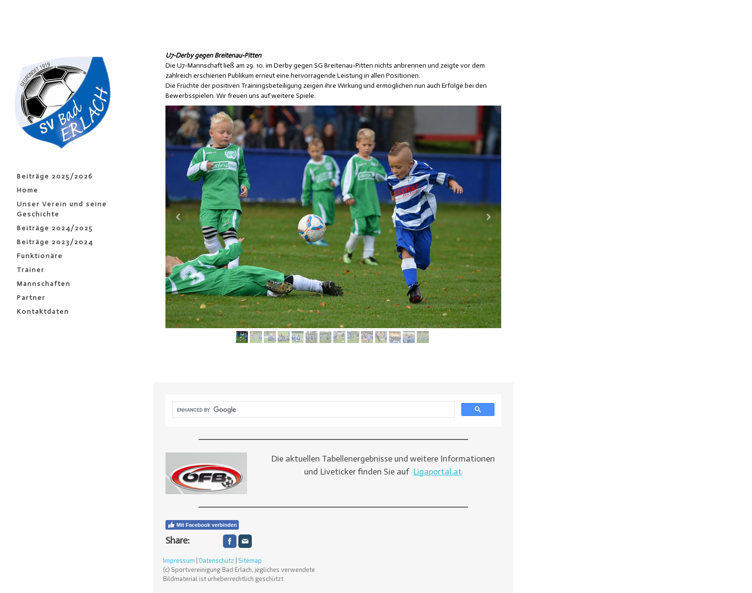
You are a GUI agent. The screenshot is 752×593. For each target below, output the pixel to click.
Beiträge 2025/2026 (55, 176)
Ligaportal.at (437, 471)
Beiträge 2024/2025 (55, 228)
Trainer (31, 270)
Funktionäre (40, 256)
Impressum (179, 560)
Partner (31, 298)
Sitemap (250, 560)
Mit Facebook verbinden (202, 525)
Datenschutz (216, 560)
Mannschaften (43, 284)
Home (27, 190)
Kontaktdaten (43, 312)
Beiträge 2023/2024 (55, 242)
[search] (312, 409)
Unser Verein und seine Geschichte (62, 209)
